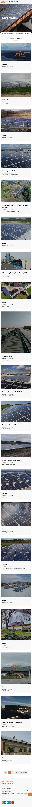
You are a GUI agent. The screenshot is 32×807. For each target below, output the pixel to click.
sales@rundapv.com (8, 786)
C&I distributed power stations (23, 33)
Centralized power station (7, 33)
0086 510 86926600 (7, 788)
